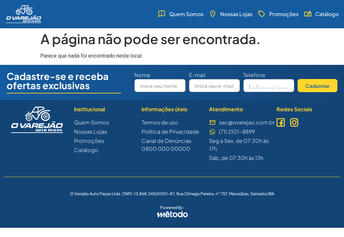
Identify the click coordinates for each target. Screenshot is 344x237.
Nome (142, 75)
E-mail (197, 75)
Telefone (254, 75)
